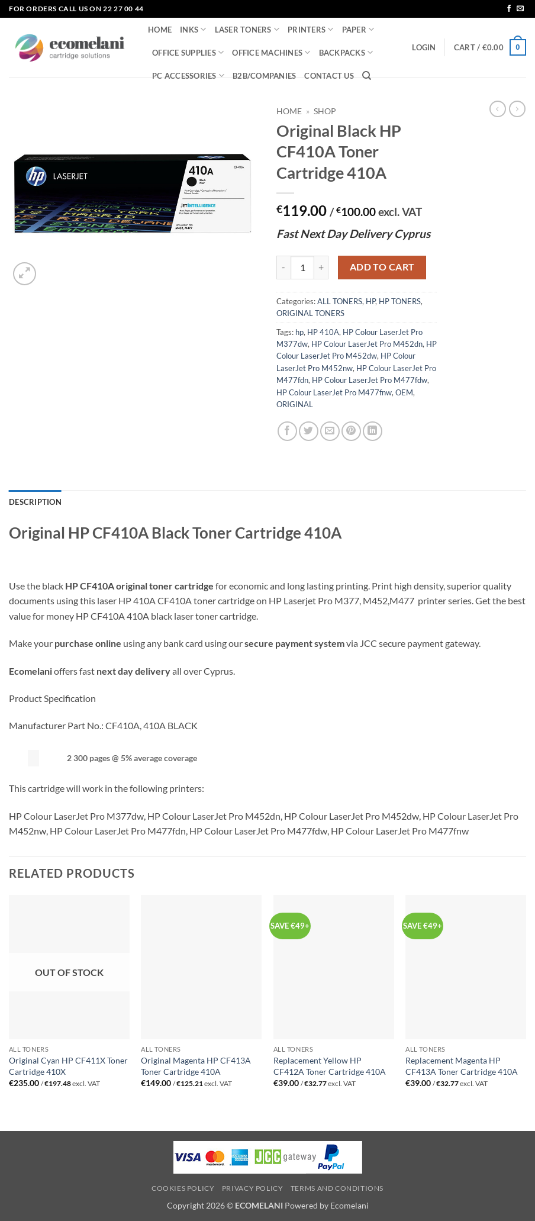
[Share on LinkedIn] (372, 431)
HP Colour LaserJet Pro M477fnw (334, 392)
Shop (325, 111)
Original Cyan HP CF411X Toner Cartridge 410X (68, 1066)
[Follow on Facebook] (509, 9)
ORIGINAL (294, 404)
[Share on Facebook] (287, 431)
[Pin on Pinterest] (351, 431)
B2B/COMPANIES (264, 75)
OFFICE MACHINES (271, 52)
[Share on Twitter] (308, 431)
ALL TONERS (339, 301)
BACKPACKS (346, 52)
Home (289, 111)
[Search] (366, 76)
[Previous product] (517, 109)
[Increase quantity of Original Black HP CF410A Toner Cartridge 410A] (321, 267)
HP (370, 301)
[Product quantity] (302, 267)
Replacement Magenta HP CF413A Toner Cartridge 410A (461, 1066)
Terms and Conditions (337, 1188)
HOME (160, 29)
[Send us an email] (520, 9)
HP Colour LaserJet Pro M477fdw (369, 380)
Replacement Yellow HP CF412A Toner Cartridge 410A (329, 1066)
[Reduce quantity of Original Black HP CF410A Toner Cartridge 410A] (283, 267)
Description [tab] (35, 502)
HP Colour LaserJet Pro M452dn (367, 344)
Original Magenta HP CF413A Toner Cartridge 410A (196, 1066)
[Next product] (497, 109)
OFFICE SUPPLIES (188, 52)
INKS (193, 29)
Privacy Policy (252, 1188)
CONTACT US (329, 75)
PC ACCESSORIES (188, 75)
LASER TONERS (247, 29)
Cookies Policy (183, 1188)
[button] (424, 47)
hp (299, 332)
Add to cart (382, 267)
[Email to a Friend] (330, 431)
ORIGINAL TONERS (310, 313)
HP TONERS (400, 301)
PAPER (358, 29)
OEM (404, 392)
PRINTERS (311, 29)
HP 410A (323, 332)
